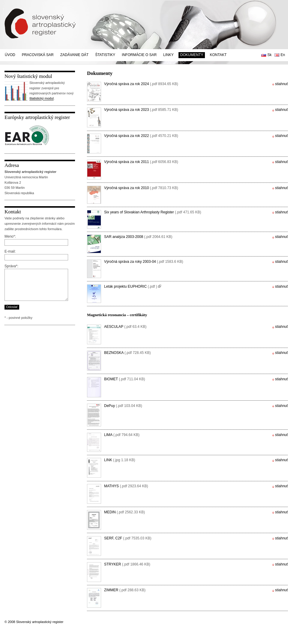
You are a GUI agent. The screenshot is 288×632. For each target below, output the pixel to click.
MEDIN (124, 512)
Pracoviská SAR (38, 55)
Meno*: (10, 236)
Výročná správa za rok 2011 (141, 162)
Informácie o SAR (139, 55)
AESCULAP (125, 327)
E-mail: (10, 251)
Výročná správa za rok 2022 (141, 136)
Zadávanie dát (74, 55)
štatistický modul (41, 98)
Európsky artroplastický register (37, 117)
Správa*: (11, 266)
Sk (269, 55)
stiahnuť (281, 84)
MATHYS (126, 486)
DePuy (123, 406)
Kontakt (218, 55)
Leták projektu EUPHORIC (130, 286)
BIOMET (124, 379)
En (282, 55)
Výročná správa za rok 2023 (141, 110)
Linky (168, 55)
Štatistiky (105, 55)
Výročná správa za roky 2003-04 (143, 262)
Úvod (10, 55)
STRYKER (127, 564)
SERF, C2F (127, 538)
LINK (119, 460)
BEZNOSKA (127, 353)
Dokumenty (191, 55)
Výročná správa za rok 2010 (141, 188)
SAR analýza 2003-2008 (138, 237)
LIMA (122, 435)
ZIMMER (125, 590)
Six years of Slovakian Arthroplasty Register (152, 212)
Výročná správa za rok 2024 (141, 84)
